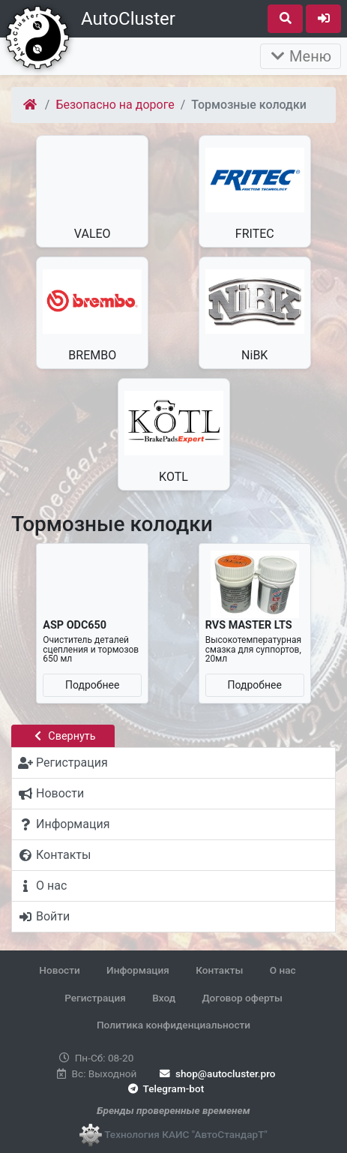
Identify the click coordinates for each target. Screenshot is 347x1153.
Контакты (219, 970)
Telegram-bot (164, 1088)
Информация (137, 970)
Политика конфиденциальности (173, 1025)
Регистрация (95, 998)
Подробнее (92, 685)
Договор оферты (242, 998)
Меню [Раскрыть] (300, 56)
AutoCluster (128, 18)
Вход (163, 998)
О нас (283, 970)
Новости (59, 970)
